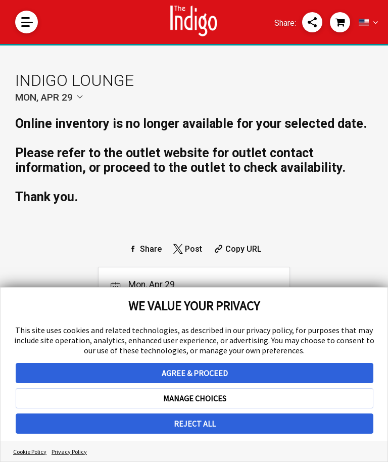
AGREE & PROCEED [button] (195, 373)
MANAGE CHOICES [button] (194, 398)
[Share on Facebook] (144, 249)
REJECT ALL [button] (195, 424)
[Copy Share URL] (237, 249)
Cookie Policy (29, 451)
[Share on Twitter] (186, 249)
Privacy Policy (69, 451)
